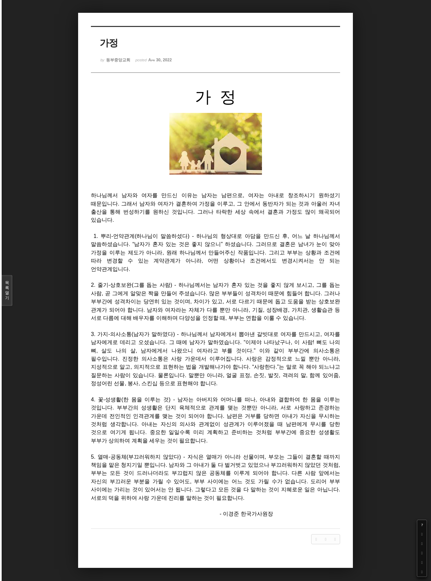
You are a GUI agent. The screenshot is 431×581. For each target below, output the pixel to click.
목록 (7, 290)
